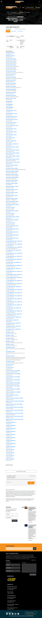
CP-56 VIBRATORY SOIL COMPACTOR (13, 250)
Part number (18, 37)
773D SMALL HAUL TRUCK (11, 110)
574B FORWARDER (9, 107)
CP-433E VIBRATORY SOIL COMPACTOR (14, 241)
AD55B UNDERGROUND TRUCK (12, 235)
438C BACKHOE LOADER (11, 89)
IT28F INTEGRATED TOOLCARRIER (13, 379)
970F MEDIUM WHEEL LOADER (12, 219)
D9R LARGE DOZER (10, 364)
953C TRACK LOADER (10, 207)
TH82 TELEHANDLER (10, 455)
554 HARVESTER (9, 101)
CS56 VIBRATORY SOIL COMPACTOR (13, 326)
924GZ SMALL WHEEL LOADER (12, 171)
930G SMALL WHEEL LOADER (12, 189)
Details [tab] (8, 31)
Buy (17, 7)
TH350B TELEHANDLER (10, 431)
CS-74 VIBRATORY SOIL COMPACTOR (13, 317)
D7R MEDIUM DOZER (10, 361)
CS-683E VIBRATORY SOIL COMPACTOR (14, 314)
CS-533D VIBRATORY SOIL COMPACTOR (14, 280)
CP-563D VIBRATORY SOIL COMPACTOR (14, 253)
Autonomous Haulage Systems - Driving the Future (32, 509)
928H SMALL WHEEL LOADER (12, 183)
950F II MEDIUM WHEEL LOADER (12, 204)
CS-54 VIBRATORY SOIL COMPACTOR (13, 286)
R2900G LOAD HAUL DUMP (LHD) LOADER (14, 416)
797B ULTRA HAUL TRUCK (11, 134)
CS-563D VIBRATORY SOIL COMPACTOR (14, 289)
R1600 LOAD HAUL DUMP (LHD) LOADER (14, 404)
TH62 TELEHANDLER (10, 449)
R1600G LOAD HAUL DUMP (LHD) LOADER (14, 407)
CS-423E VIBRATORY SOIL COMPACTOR (14, 271)
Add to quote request (21, 471)
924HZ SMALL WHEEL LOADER (12, 177)
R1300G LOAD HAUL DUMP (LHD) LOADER (14, 398)
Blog (23, 507)
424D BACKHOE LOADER (11, 67)
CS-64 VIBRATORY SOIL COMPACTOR (13, 307)
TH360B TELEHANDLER (10, 437)
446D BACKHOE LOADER (11, 98)
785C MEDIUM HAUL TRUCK (11, 116)
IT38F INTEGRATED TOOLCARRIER (13, 385)
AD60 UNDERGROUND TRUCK (12, 238)
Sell (23, 7)
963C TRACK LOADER (10, 213)
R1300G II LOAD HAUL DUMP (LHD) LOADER (15, 401)
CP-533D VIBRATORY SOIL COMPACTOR (14, 244)
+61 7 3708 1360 (10, 589)
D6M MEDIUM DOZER (10, 347)
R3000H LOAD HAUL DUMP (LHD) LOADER (14, 419)
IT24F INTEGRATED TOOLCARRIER (13, 376)
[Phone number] (16, 571)
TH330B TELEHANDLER (10, 425)
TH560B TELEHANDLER (10, 443)
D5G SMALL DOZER (10, 338)
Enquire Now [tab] (20, 31)
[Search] (19, 548)
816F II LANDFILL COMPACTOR (12, 143)
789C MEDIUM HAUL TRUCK (11, 119)
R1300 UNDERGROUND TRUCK (12, 395)
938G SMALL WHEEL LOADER (12, 198)
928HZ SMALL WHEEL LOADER (12, 186)
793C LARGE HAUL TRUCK (11, 122)
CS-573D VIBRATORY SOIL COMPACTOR (14, 295)
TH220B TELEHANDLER (10, 422)
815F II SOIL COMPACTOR (11, 140)
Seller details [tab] (13, 31)
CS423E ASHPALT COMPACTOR (12, 320)
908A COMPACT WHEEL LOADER (12, 153)
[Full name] (14, 514)
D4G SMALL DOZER (10, 335)
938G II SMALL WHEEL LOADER (12, 201)
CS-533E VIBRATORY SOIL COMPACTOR (14, 283)
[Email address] (14, 517)
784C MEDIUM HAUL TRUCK (11, 113)
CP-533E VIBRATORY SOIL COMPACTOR (14, 247)
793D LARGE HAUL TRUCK (11, 128)
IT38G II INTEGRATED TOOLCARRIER (13, 392)
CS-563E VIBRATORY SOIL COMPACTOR (14, 292)
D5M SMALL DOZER (10, 341)
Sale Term (18, 47)
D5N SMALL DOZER (10, 344)
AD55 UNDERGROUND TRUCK (12, 232)
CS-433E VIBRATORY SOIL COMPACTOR (14, 274)
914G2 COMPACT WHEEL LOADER (13, 162)
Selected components (11, 477)
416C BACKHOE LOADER (11, 58)
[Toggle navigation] (39, 2)
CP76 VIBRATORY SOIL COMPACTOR (13, 268)
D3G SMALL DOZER (10, 332)
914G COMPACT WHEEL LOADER (12, 159)
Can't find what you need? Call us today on (21, 615)
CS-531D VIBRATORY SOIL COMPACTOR (14, 277)
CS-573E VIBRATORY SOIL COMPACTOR (14, 298)
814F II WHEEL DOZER (10, 137)
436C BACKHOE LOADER (11, 86)
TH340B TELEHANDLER (10, 428)
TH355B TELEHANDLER (10, 434)
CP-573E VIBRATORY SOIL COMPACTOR (14, 259)
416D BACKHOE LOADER (11, 61)
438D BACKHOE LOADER (11, 92)
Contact (38, 7)
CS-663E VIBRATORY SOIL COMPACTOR (14, 310)
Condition (8, 46)
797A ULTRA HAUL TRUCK (11, 131)
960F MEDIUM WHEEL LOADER (12, 210)
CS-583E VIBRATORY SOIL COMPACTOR (14, 304)
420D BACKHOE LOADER (11, 64)
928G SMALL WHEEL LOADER (12, 180)
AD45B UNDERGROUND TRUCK (12, 228)
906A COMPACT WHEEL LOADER (12, 149)
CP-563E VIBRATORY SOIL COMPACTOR (14, 256)
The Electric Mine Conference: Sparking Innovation (32, 526)
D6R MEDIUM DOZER (10, 356)
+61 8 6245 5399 (10, 609)
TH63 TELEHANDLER (10, 452)
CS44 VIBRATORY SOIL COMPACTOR (13, 323)
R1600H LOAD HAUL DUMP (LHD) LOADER (14, 410)
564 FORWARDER (9, 104)
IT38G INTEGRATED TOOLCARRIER (13, 388)
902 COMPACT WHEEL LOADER (12, 146)
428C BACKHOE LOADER (11, 74)
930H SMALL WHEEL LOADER (12, 192)
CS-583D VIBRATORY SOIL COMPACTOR (14, 301)
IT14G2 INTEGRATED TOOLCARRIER (13, 373)
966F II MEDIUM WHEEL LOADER (12, 216)
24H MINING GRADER (10, 52)
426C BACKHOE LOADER (11, 71)
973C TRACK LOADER (10, 222)
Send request (32, 574)
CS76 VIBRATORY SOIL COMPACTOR (13, 329)
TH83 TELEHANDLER (10, 458)
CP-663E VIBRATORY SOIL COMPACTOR (14, 265)
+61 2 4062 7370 (10, 605)
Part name (7, 41)
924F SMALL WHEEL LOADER (11, 165)
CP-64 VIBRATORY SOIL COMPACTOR (13, 262)
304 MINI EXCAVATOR (10, 55)
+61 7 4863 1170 (10, 602)
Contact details (8, 562)
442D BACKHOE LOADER (11, 95)
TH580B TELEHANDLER (10, 446)
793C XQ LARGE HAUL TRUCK (12, 125)
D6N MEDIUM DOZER (10, 351)
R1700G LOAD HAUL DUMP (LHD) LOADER (14, 413)
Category (19, 40)
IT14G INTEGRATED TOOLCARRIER (13, 370)
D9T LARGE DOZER (10, 367)
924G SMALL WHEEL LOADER (12, 168)
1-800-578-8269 (10, 593)
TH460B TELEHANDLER (10, 440)
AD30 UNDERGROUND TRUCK (12, 225)
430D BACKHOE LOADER (11, 80)
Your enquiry (24, 562)
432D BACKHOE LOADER (11, 83)
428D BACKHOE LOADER (11, 77)
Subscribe (15, 520)
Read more (30, 522)
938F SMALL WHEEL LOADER (11, 195)
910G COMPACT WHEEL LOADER (12, 156)
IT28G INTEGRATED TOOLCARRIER (13, 382)
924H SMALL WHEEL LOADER (12, 174)
